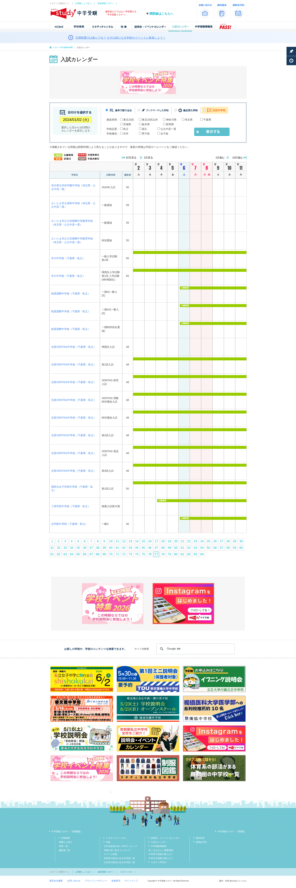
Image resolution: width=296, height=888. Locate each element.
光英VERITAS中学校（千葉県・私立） (73, 346)
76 (150, 554)
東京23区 (128, 119)
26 (215, 541)
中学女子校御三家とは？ (161, 858)
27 (221, 541)
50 (176, 547)
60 (241, 547)
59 (234, 547)
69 (104, 554)
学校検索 (65, 838)
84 (202, 554)
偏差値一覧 (64, 850)
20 (176, 541)
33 (65, 547)
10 (110, 541)
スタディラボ (126, 872)
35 (78, 547)
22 (189, 541)
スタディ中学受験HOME (62, 47)
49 (169, 547)
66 (84, 554)
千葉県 (207, 119)
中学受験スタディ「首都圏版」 (67, 831)
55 (208, 547)
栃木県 (146, 124)
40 (110, 547)
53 (195, 547)
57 (221, 547)
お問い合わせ (73, 880)
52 (189, 547)
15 (143, 541)
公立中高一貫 (168, 128)
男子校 (146, 133)
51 (182, 547)
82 (189, 554)
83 (195, 554)
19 (169, 541)
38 (97, 547)
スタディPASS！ (159, 862)
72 (123, 554)
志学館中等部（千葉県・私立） (69, 523)
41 (117, 547)
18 (163, 541)
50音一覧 (63, 846)
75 (143, 554)
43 (130, 547)
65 (78, 554)
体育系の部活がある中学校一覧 (119, 858)
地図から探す (65, 842)
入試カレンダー (158, 842)
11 (117, 541)
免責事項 (115, 880)
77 (156, 554)
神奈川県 (171, 119)
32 (58, 547)
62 (58, 554)
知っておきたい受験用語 (161, 850)
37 (91, 547)
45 (143, 547)
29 (234, 541)
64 (71, 554)
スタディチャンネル (116, 838)
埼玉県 (188, 119)
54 (202, 547)
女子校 (164, 133)
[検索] (195, 649)
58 (228, 547)
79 (169, 554)
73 (130, 554)
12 (123, 541)
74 (137, 554)
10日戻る (131, 157)
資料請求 (200, 838)
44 (137, 547)
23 (195, 541)
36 (84, 547)
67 (91, 554)
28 (228, 541)
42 (123, 547)
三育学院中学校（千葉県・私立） (70, 506)
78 (163, 554)
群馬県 (170, 124)
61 (52, 554)
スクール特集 (110, 854)
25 (208, 541)
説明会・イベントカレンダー (165, 838)
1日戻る (148, 157)
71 (117, 554)
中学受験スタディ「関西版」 (232, 831)
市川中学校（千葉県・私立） (68, 258)
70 (110, 554)
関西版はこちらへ (161, 13)
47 (156, 547)
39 (104, 547)
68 (97, 554)
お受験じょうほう (83, 3)
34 (71, 547)
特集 (108, 842)
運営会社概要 (56, 880)
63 (65, 554)
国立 (144, 128)
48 (163, 547)
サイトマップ (131, 880)
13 (130, 541)
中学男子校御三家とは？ (161, 854)
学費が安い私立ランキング (117, 850)
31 (52, 547)
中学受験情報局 (158, 846)
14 (137, 541)
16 (150, 541)
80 (176, 554)
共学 (125, 133)
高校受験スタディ (106, 3)
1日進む (220, 157)
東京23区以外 (150, 119)
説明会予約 (201, 842)
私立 (125, 128)
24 (202, 541)
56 (215, 547)
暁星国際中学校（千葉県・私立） (70, 293)
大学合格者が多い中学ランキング (120, 846)
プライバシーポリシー (96, 880)
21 (182, 541)
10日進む (237, 157)
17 (156, 541)
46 (150, 547)
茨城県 (127, 124)
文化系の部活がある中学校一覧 (119, 862)
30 (241, 541)
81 (182, 554)
